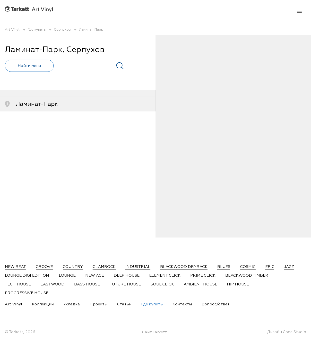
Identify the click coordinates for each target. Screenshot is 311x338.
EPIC (269, 267)
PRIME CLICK (203, 276)
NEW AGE (94, 276)
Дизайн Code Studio (286, 332)
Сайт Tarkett (154, 332)
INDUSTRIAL (137, 267)
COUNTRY (73, 267)
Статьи (124, 304)
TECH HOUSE (18, 284)
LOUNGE (67, 276)
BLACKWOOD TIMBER (246, 276)
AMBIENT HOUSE (200, 284)
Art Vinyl (29, 9)
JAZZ (289, 267)
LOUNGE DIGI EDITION (27, 276)
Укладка (71, 304)
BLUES (223, 267)
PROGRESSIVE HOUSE (26, 293)
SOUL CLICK (162, 284)
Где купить (152, 304)
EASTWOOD (52, 284)
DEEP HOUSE (126, 276)
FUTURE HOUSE (125, 284)
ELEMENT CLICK (165, 276)
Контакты (182, 304)
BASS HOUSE (87, 284)
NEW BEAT (15, 267)
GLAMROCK (104, 267)
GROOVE (44, 267)
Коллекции (43, 304)
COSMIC (248, 267)
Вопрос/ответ (216, 304)
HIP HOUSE (238, 284)
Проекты (98, 304)
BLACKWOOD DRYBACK (183, 267)
